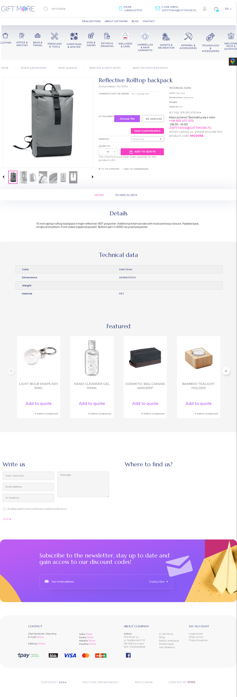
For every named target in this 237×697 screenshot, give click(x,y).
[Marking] (147, 139)
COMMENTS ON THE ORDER (114, 93)
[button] (3, 177)
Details (99, 195)
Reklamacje (166, 643)
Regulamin (144, 682)
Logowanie (196, 633)
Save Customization (147, 130)
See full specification (185, 112)
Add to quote (142, 152)
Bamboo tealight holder (198, 386)
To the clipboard (109, 169)
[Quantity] (108, 152)
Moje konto (196, 637)
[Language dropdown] (228, 9)
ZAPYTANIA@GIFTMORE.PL (190, 128)
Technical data (126, 195)
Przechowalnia (198, 640)
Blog (162, 637)
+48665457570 (133, 10)
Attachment (106, 116)
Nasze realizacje (169, 640)
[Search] (64, 8)
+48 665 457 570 (181, 121)
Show (40, 637)
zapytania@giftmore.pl (179, 10)
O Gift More (166, 634)
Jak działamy (167, 647)
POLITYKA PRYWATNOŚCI (100, 682)
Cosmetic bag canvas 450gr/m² (145, 386)
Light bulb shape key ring (38, 386)
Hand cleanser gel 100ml (92, 386)
